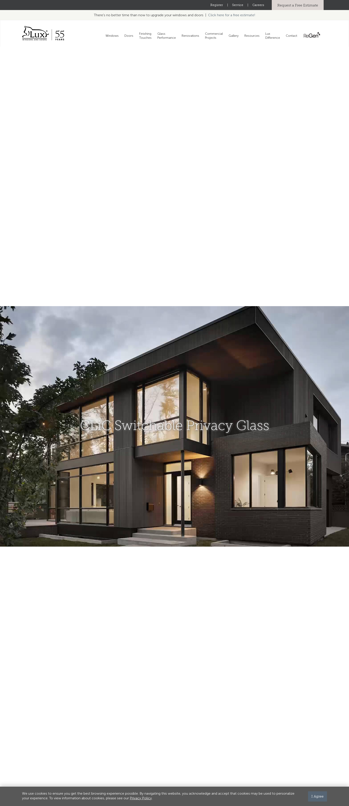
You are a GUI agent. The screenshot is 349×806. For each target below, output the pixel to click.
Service (237, 5)
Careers (258, 5)
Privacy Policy (141, 798)
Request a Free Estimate (297, 5)
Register (216, 5)
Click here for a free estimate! (231, 15)
